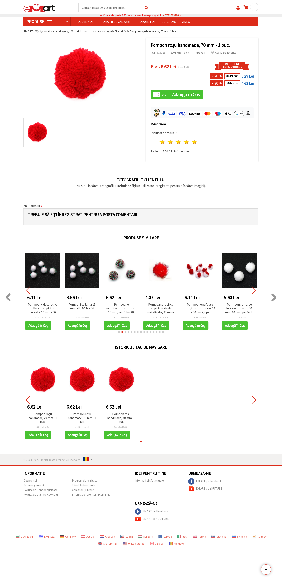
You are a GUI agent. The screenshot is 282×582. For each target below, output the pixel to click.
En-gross (169, 22)
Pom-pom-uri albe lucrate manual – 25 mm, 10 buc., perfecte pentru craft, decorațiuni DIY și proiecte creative (239, 309)
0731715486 (172, 15)
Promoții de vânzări (114, 22)
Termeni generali (34, 485)
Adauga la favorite (223, 52)
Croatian (107, 537)
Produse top (146, 22)
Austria (88, 537)
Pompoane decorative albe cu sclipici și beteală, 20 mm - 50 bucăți (42, 309)
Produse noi (83, 22)
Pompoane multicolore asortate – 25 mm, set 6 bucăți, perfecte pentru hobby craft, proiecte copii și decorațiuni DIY (121, 309)
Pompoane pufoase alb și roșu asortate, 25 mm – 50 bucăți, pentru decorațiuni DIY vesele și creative (200, 309)
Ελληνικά (47, 537)
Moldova (176, 544)
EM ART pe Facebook (204, 481)
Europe (165, 537)
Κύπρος (259, 537)
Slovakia (219, 537)
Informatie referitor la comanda (91, 495)
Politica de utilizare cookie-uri (41, 495)
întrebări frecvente (84, 485)
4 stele (186, 142)
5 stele (194, 142)
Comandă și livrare (83, 490)
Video (186, 22)
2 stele (170, 142)
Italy (182, 537)
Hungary (145, 537)
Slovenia (239, 537)
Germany (68, 537)
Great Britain (108, 544)
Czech (126, 537)
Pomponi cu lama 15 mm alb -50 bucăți (82, 306)
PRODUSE (39, 21)
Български (25, 537)
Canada (157, 544)
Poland (199, 537)
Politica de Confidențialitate (41, 490)
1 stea (162, 142)
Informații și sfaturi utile (149, 481)
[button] (119, 332)
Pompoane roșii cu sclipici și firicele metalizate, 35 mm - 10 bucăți (160, 309)
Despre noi (30, 481)
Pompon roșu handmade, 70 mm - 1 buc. (42, 418)
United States (133, 544)
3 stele (178, 142)
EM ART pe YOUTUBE (205, 489)
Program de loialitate (84, 481)
